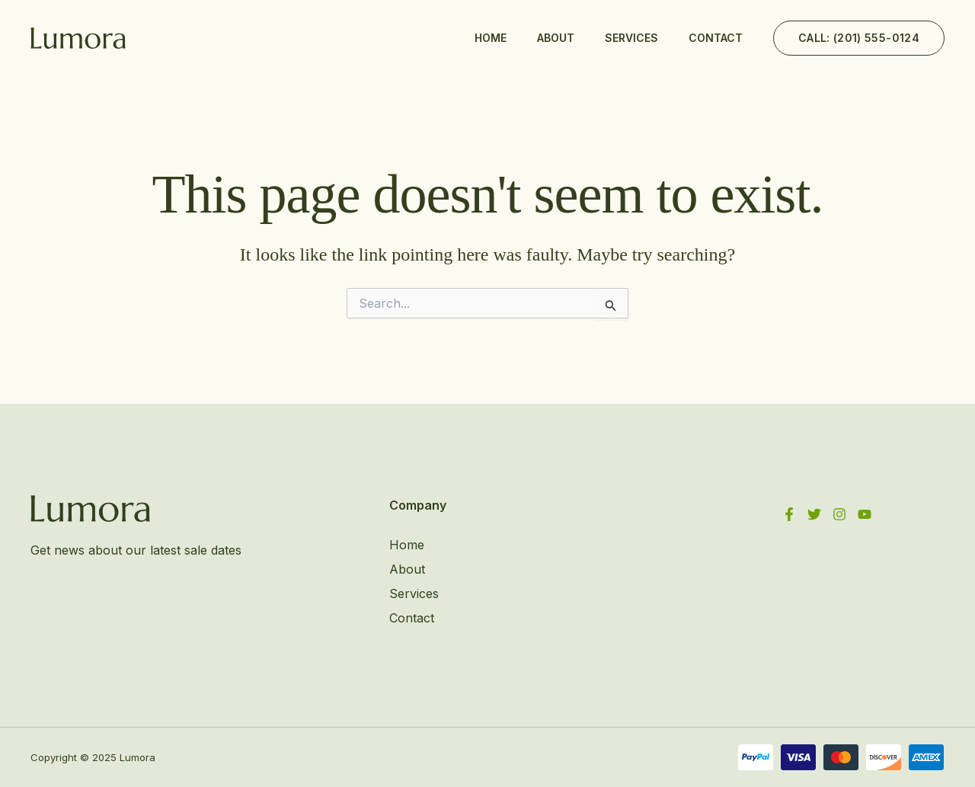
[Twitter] (814, 514)
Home (491, 37)
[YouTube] (864, 514)
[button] (859, 38)
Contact (716, 37)
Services (631, 37)
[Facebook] (789, 514)
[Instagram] (839, 514)
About (555, 37)
